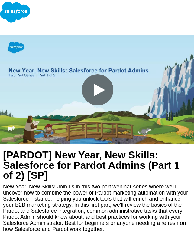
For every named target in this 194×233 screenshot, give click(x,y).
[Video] (97, 89)
